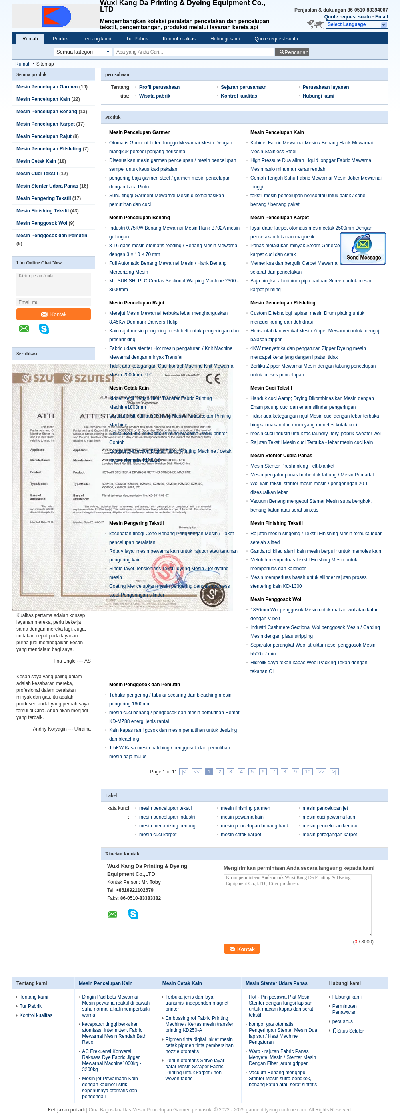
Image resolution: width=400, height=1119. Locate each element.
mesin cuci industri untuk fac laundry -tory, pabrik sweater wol (315, 433)
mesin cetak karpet (241, 834)
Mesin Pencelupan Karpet (45, 124)
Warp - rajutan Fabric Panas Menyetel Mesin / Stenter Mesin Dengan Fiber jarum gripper (282, 1057)
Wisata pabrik (154, 96)
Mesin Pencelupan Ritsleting (49, 149)
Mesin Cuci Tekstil (37, 173)
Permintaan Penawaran (344, 1009)
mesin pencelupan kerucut (331, 826)
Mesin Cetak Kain (36, 161)
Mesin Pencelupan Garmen (47, 87)
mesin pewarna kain (242, 817)
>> (321, 772)
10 (307, 772)
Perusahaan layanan (326, 87)
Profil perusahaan (159, 87)
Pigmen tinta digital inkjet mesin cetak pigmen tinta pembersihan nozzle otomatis (200, 1045)
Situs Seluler (348, 1031)
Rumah (30, 39)
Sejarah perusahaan (243, 87)
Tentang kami (97, 39)
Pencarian (296, 52)
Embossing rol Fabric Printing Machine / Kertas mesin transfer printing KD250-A (199, 1024)
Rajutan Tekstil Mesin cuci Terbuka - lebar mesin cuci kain (311, 442)
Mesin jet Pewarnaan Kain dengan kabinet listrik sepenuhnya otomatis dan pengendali (110, 1087)
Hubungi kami (225, 39)
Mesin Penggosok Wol (41, 223)
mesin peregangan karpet (330, 834)
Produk (60, 39)
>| (334, 772)
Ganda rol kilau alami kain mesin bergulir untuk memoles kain (315, 551)
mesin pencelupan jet (325, 808)
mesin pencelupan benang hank (255, 826)
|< (184, 772)
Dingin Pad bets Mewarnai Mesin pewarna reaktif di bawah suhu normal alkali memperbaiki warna (116, 1006)
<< (197, 772)
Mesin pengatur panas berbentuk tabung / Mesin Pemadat (312, 475)
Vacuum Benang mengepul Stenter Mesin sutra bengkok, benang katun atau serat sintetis (283, 1078)
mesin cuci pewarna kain (329, 817)
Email (381, 17)
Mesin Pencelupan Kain (43, 99)
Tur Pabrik (137, 39)
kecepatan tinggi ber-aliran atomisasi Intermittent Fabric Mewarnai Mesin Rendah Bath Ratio (114, 1033)
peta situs (342, 1021)
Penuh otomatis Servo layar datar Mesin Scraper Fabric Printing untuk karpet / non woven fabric (195, 1069)
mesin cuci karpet (157, 834)
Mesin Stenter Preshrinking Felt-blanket (292, 466)
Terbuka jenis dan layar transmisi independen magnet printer (197, 1003)
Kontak (53, 314)
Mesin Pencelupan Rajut (44, 136)
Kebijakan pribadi (66, 1110)
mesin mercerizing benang (167, 826)
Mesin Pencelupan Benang (46, 111)
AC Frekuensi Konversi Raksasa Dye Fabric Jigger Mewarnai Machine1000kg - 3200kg (111, 1060)
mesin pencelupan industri (167, 817)
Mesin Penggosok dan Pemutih (51, 235)
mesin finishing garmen (245, 808)
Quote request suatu (347, 17)
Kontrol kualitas (179, 39)
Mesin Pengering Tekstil (43, 198)
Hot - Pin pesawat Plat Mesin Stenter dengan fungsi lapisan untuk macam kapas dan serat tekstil (281, 1006)
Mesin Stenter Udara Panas (47, 186)
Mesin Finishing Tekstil (42, 211)
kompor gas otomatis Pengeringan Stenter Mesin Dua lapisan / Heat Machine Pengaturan (283, 1033)
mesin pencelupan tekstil (165, 808)
